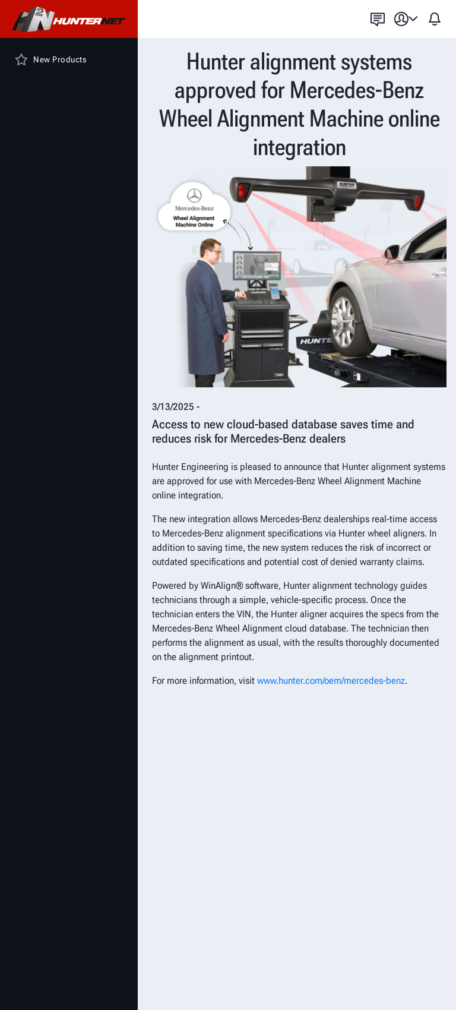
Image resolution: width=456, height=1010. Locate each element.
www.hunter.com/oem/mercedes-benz (331, 680)
